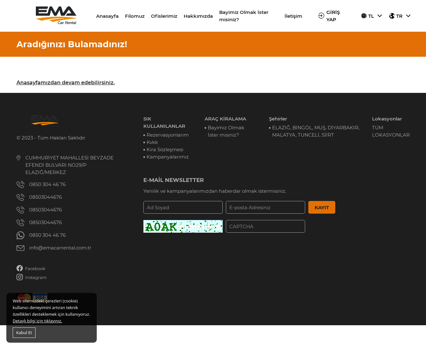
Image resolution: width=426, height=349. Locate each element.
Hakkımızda (198, 16)
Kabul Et (24, 332)
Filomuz (135, 16)
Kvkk (152, 142)
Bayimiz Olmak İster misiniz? (243, 16)
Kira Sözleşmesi (165, 149)
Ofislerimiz (164, 16)
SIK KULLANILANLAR (164, 122)
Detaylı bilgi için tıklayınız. (37, 321)
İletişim (293, 16)
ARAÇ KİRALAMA (225, 119)
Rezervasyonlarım (168, 135)
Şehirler (278, 119)
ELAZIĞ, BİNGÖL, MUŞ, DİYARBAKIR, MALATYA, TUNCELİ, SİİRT (315, 131)
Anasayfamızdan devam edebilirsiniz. (65, 83)
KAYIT (322, 207)
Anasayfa (107, 16)
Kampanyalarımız (168, 157)
